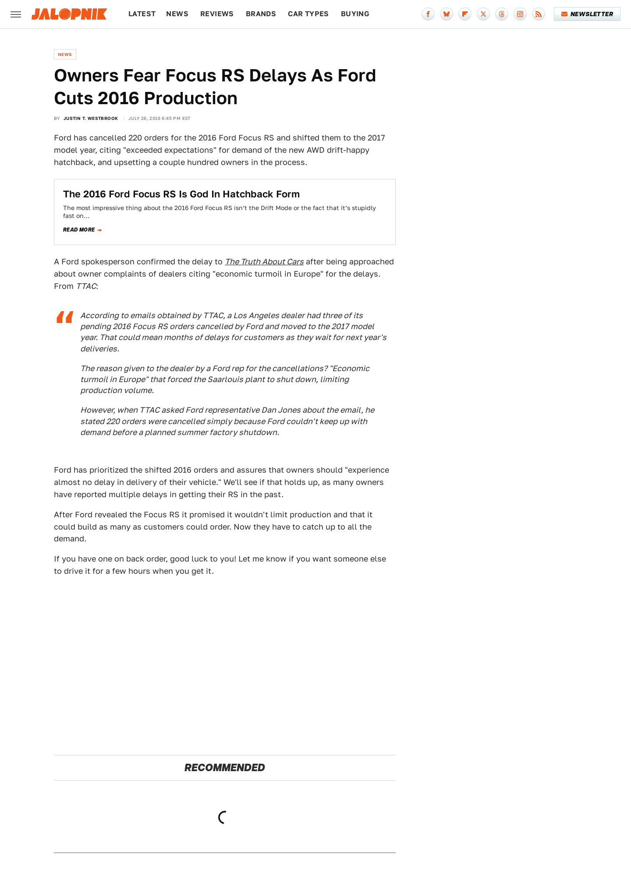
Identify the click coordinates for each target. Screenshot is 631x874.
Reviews (217, 14)
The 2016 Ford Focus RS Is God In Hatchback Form (181, 194)
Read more (79, 230)
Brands (261, 14)
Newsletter (587, 14)
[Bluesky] (446, 14)
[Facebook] (428, 14)
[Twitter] (483, 14)
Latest (142, 14)
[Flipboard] (464, 14)
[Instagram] (520, 14)
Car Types (308, 14)
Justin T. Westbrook (91, 118)
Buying (355, 14)
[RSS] (538, 14)
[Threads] (501, 14)
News (177, 14)
